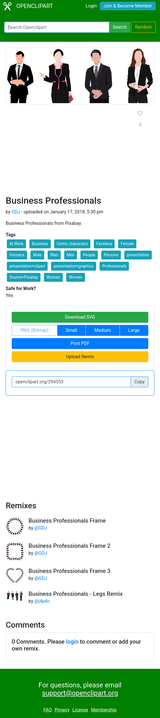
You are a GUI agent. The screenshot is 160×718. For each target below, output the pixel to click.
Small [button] (71, 330)
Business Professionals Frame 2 (69, 545)
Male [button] (37, 255)
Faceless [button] (104, 243)
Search (120, 27)
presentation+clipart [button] (27, 266)
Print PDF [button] (80, 343)
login (72, 641)
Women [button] (75, 277)
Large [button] (133, 330)
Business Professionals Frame (67, 520)
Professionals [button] (114, 266)
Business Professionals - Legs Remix (76, 593)
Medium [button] (102, 330)
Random (143, 27)
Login (91, 6)
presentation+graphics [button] (74, 266)
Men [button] (70, 255)
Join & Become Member (128, 6)
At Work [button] (16, 243)
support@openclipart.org (80, 693)
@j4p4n (42, 601)
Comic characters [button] (72, 243)
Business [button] (40, 243)
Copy (139, 381)
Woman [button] (53, 277)
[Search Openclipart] (56, 27)
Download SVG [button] (80, 317)
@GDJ (40, 528)
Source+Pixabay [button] (23, 277)
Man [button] (54, 255)
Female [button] (127, 243)
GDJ (15, 212)
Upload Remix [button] (80, 356)
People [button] (89, 255)
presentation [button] (138, 255)
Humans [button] (17, 255)
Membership (103, 710)
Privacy (62, 710)
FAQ (48, 710)
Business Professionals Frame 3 (69, 571)
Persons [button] (111, 255)
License (80, 710)
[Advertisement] (67, 152)
